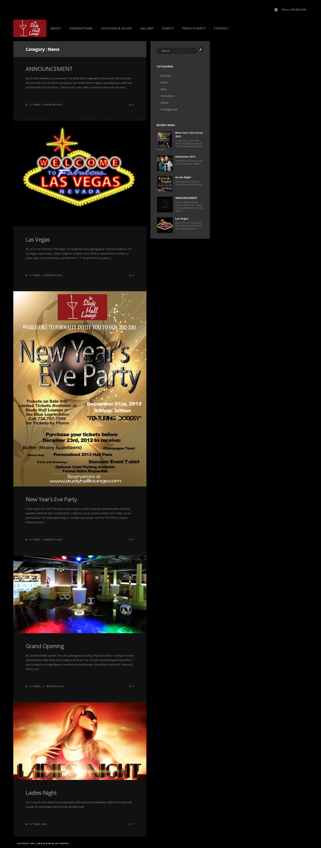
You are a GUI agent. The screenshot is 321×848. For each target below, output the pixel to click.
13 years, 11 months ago (46, 686)
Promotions (167, 96)
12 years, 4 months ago (45, 105)
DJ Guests (166, 75)
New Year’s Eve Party (51, 499)
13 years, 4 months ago (45, 540)
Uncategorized (169, 109)
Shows (164, 102)
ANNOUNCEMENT (49, 69)
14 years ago (38, 824)
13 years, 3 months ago (45, 275)
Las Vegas (38, 239)
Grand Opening (45, 646)
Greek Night (183, 177)
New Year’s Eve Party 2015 (189, 134)
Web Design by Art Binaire (53, 844)
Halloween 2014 (185, 156)
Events (164, 82)
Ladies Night (41, 792)
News (164, 89)
